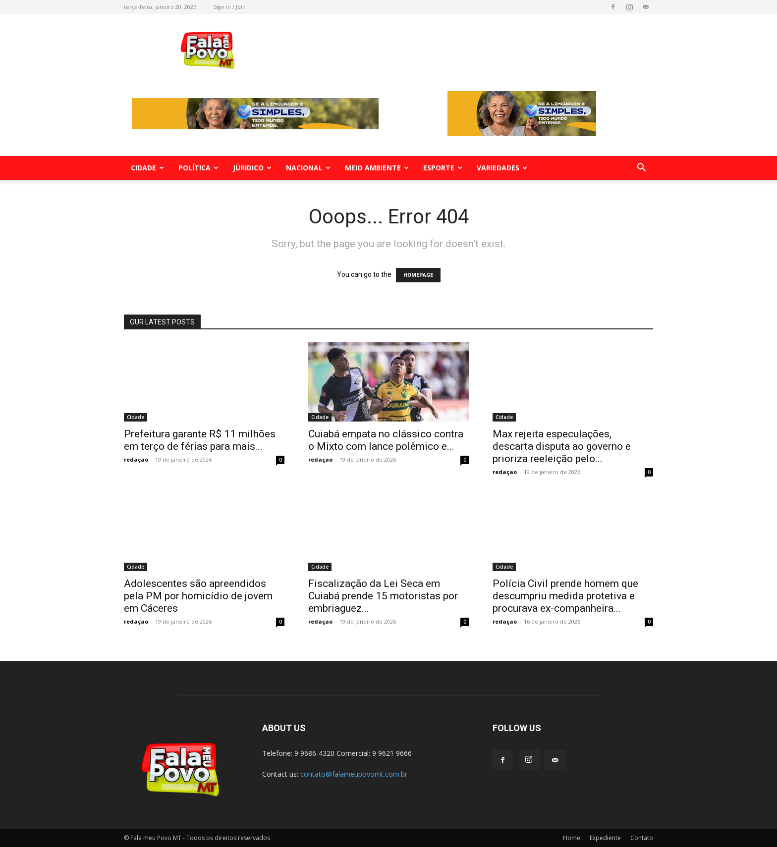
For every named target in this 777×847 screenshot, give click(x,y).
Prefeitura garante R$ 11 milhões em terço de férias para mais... (200, 440)
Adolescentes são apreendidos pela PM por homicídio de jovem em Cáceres (198, 596)
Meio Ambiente (377, 167)
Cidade (147, 167)
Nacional (308, 167)
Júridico (252, 167)
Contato (641, 838)
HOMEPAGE (418, 275)
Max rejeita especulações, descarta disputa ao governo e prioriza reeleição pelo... (562, 446)
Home (571, 838)
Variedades (502, 167)
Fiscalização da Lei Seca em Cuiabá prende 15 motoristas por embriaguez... (383, 596)
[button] (641, 168)
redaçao (136, 459)
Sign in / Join (230, 6)
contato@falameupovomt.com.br (353, 774)
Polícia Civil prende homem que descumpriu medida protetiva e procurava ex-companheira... (565, 596)
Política (198, 167)
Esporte (442, 167)
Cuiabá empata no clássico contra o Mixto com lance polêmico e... (385, 440)
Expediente (605, 838)
